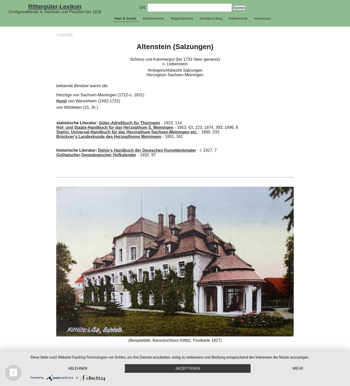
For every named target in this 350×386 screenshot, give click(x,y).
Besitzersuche (153, 18)
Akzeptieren (188, 368)
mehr (298, 368)
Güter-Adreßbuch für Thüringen (129, 123)
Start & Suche (125, 18)
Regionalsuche (182, 18)
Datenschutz (238, 18)
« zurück (64, 34)
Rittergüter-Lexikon (54, 6)
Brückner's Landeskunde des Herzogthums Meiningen (108, 136)
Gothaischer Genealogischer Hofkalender (96, 155)
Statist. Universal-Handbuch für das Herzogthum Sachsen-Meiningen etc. (127, 132)
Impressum (262, 18)
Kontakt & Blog (211, 18)
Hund (61, 101)
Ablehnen (77, 368)
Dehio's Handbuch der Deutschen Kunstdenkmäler (147, 150)
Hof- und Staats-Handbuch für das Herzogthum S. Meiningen (114, 127)
